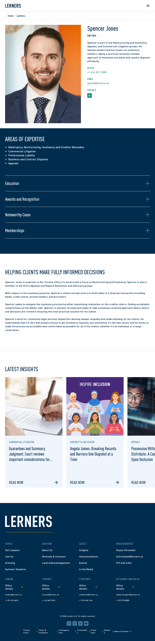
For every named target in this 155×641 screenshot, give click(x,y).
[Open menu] (148, 6)
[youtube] (86, 623)
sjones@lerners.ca (98, 83)
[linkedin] (80, 623)
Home (10, 15)
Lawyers (21, 15)
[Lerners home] (13, 6)
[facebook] (69, 623)
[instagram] (74, 623)
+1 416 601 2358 (96, 72)
